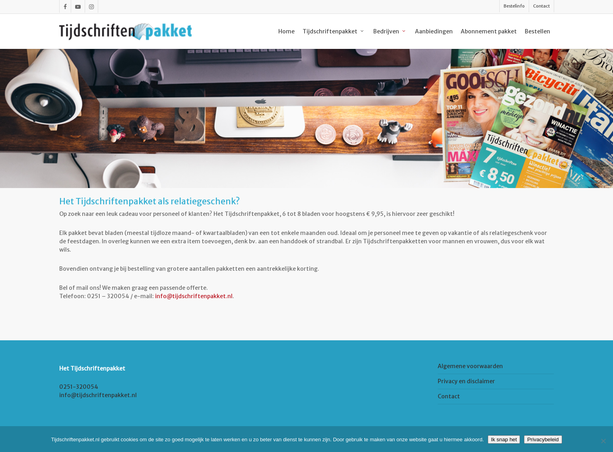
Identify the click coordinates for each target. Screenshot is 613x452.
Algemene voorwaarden (470, 366)
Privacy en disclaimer (466, 381)
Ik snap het (504, 439)
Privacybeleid (543, 439)
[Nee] (603, 441)
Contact (449, 396)
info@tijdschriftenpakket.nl (194, 296)
